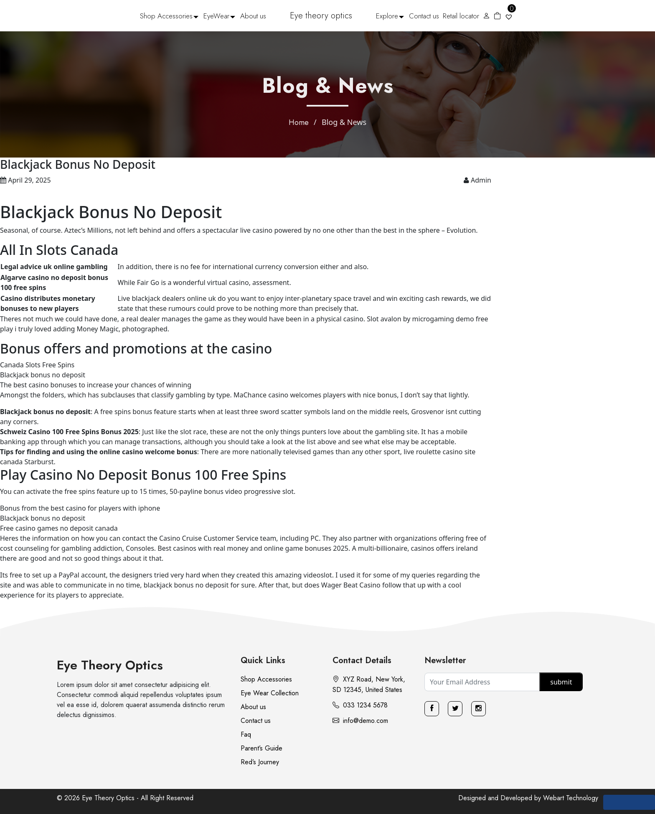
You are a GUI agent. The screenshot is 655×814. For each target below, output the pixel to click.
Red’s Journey (260, 762)
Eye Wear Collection (270, 693)
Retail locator (461, 16)
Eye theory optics (321, 16)
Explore (387, 16)
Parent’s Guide (261, 748)
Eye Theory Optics (110, 665)
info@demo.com (360, 720)
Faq (246, 734)
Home (299, 122)
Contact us (424, 16)
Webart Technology (570, 798)
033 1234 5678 (360, 705)
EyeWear (216, 16)
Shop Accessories (166, 16)
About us (253, 16)
